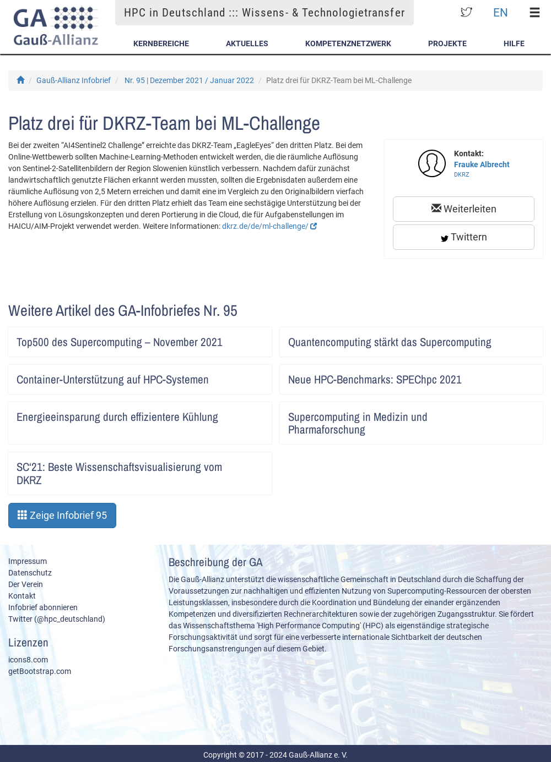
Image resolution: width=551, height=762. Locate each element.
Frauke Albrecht (482, 164)
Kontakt (22, 595)
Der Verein (25, 584)
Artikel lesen (256, 338)
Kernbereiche (161, 43)
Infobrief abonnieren (43, 607)
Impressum (27, 561)
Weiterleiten (463, 209)
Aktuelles (247, 43)
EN (500, 12)
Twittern (464, 237)
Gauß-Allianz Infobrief (73, 80)
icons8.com (28, 659)
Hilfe (514, 43)
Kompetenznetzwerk (348, 43)
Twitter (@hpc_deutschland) (56, 619)
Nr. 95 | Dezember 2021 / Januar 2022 (189, 80)
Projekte (447, 43)
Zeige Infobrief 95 (62, 515)
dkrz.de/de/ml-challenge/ (269, 226)
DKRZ (461, 174)
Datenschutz (30, 572)
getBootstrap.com (39, 671)
